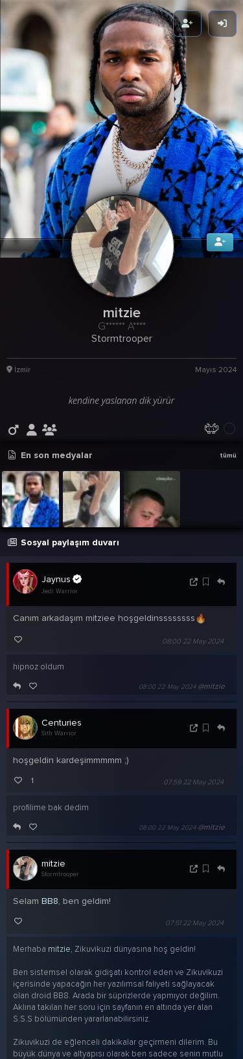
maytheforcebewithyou (60, 1002)
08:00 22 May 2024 (193, 544)
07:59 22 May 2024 (193, 684)
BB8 (49, 803)
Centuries (61, 625)
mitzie (53, 765)
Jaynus (61, 481)
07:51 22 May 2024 (194, 825)
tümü (228, 357)
